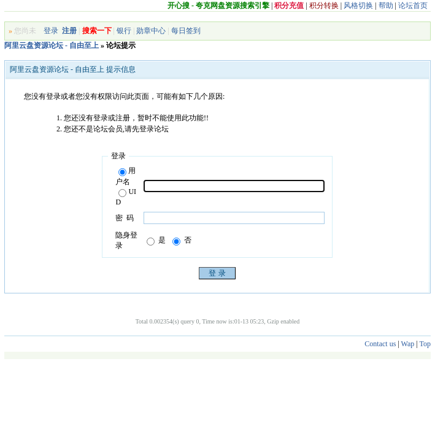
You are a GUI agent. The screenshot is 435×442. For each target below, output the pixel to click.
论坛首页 (413, 5)
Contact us (380, 343)
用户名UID (125, 186)
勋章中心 (151, 30)
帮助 (386, 5)
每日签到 (186, 30)
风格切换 (358, 5)
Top (425, 343)
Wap (408, 343)
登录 (51, 30)
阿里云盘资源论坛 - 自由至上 (51, 45)
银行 (124, 30)
